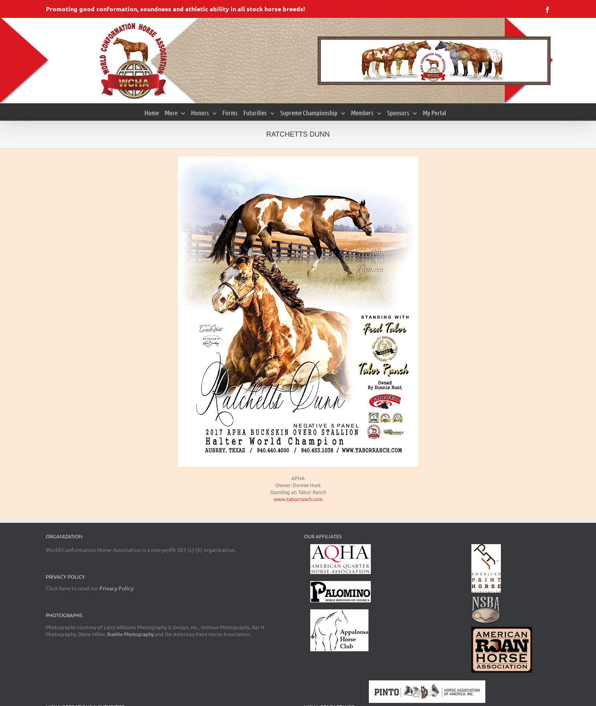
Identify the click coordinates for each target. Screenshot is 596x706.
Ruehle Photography (130, 634)
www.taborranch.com (298, 499)
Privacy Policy (116, 588)
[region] (434, 60)
